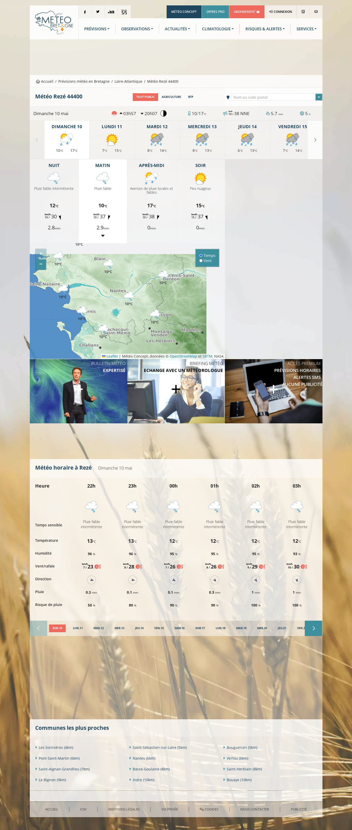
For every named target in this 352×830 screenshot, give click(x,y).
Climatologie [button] (216, 29)
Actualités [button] (176, 29)
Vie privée (169, 809)
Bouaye (237, 779)
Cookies (209, 809)
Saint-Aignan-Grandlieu (62, 769)
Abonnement (247, 12)
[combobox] (276, 97)
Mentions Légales (124, 809)
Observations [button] (135, 29)
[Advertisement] (176, 56)
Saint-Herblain (242, 769)
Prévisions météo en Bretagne (84, 81)
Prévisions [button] (95, 29)
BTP (190, 97)
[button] (58, 258)
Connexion (280, 12)
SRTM (207, 356)
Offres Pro (215, 12)
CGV (83, 809)
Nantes (142, 758)
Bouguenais (240, 747)
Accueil (44, 81)
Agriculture (171, 97)
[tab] (57, 628)
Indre (141, 779)
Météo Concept (184, 12)
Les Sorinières (54, 747)
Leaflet (110, 356)
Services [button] (305, 29)
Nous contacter (254, 809)
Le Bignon (50, 779)
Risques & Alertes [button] (263, 29)
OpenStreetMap (183, 356)
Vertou (235, 758)
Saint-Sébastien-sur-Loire (158, 747)
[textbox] (276, 97)
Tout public (145, 97)
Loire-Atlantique (128, 81)
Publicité (299, 809)
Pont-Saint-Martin (57, 758)
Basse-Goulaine (149, 769)
